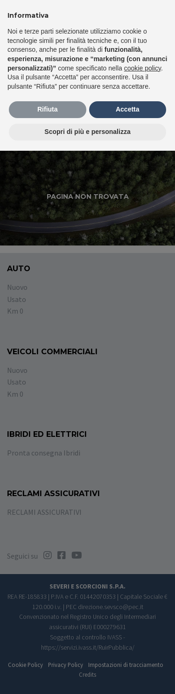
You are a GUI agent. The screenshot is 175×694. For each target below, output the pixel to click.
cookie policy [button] (142, 68)
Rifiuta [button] (47, 109)
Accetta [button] (128, 109)
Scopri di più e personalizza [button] (87, 131)
